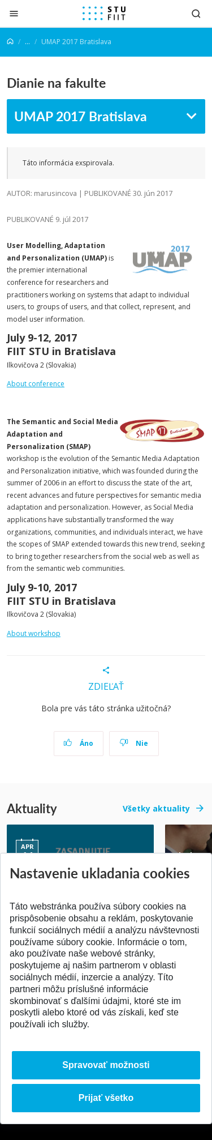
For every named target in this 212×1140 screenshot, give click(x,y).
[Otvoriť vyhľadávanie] (196, 13)
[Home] (10, 41)
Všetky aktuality (156, 808)
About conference (35, 383)
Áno (78, 743)
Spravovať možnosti (105, 1065)
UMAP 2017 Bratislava (80, 115)
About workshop (33, 633)
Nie (133, 743)
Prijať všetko (106, 1098)
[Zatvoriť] (14, 13)
